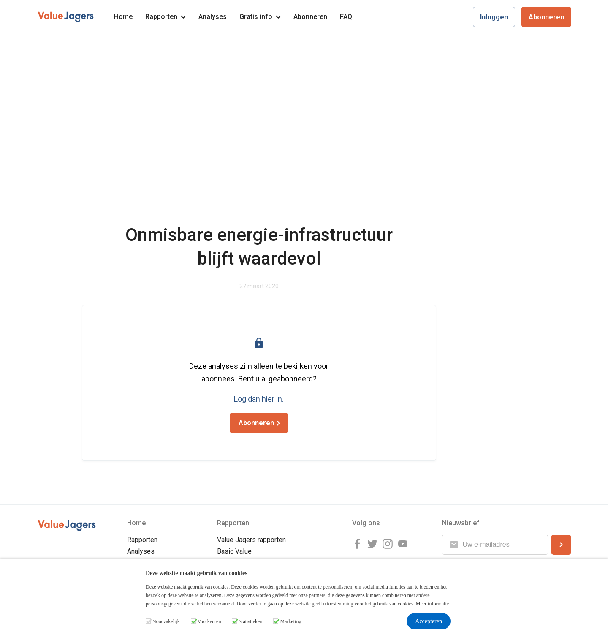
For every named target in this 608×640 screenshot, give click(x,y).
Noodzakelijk (166, 621)
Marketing (290, 621)
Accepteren (428, 621)
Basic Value (234, 551)
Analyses (212, 17)
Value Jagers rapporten (251, 540)
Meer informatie (432, 604)
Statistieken (250, 621)
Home (123, 17)
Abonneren (310, 17)
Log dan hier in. (259, 398)
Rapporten (165, 17)
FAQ (346, 17)
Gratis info (260, 17)
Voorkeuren (209, 621)
